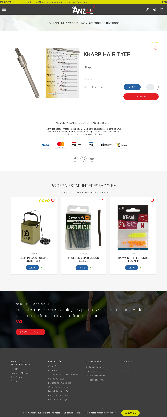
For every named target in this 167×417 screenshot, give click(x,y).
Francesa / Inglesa (20, 373)
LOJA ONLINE (56, 23)
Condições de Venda (58, 387)
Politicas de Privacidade (59, 383)
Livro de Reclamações (59, 391)
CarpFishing (17, 377)
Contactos (53, 370)
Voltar (155, 42)
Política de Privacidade (107, 413)
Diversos (15, 381)
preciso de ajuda (30, 332)
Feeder (14, 368)
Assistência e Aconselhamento (63, 374)
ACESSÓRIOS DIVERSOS (104, 23)
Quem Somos (54, 366)
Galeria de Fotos (56, 378)
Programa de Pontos (58, 395)
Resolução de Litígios (58, 399)
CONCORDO (130, 413)
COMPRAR (141, 96)
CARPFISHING (76, 23)
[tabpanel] (46, 73)
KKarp (87, 67)
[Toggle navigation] (33, 9)
